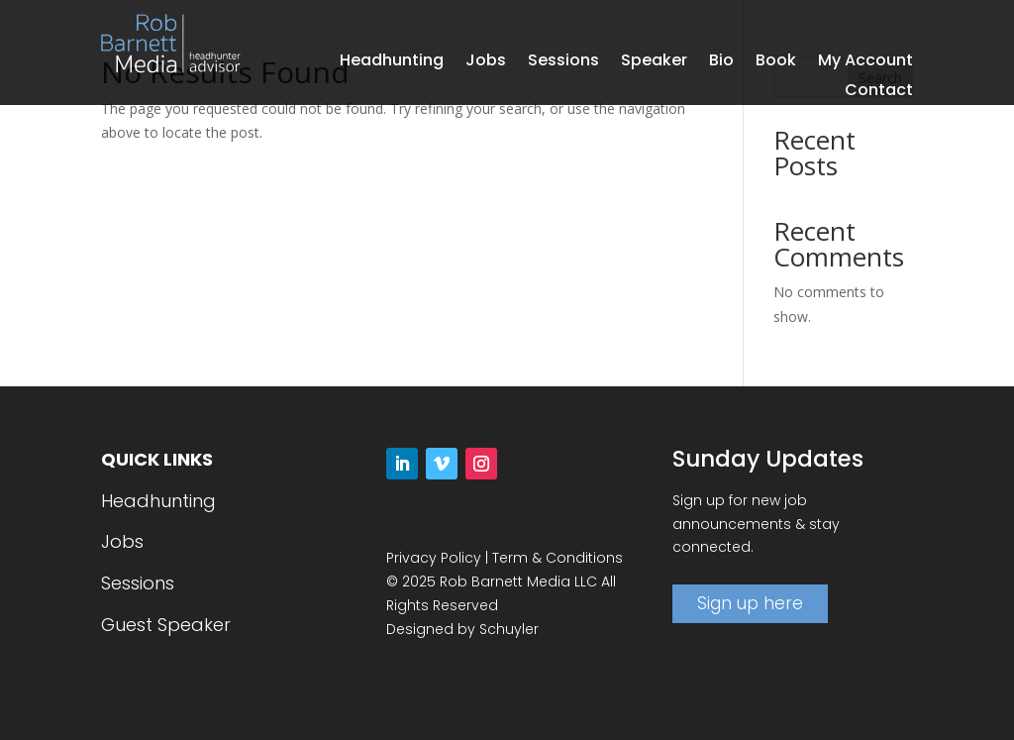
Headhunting (392, 62)
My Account (865, 62)
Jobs (485, 62)
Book (776, 62)
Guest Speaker (166, 624)
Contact (879, 92)
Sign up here (750, 603)
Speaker (654, 62)
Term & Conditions (557, 558)
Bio (721, 62)
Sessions (563, 62)
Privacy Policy (433, 558)
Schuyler (509, 629)
